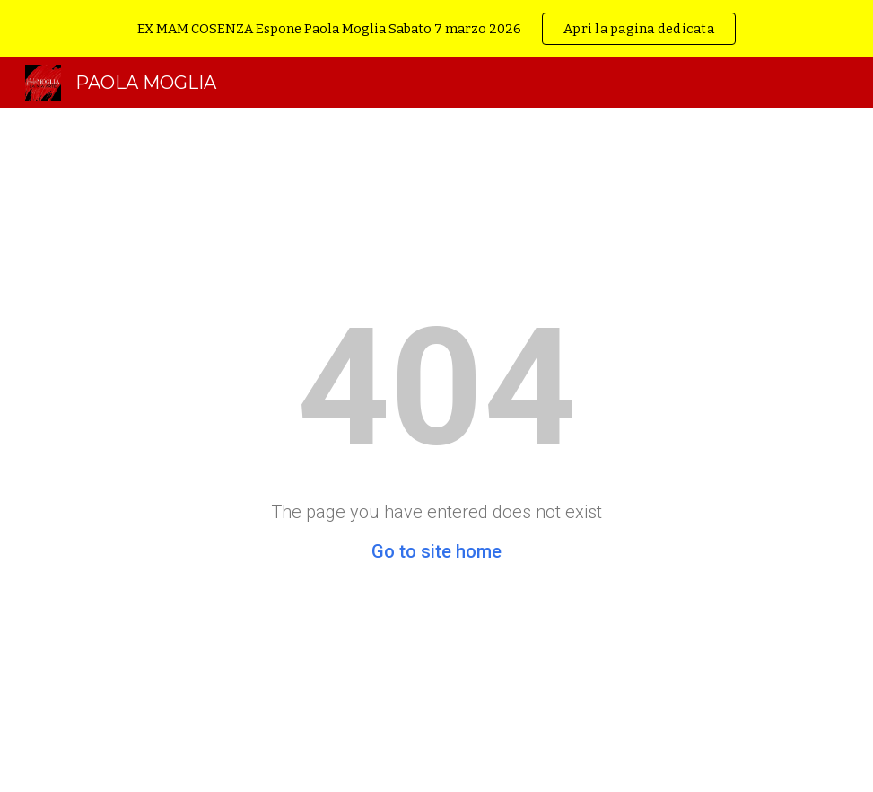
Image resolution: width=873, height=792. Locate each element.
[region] (436, 28)
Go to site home (436, 551)
